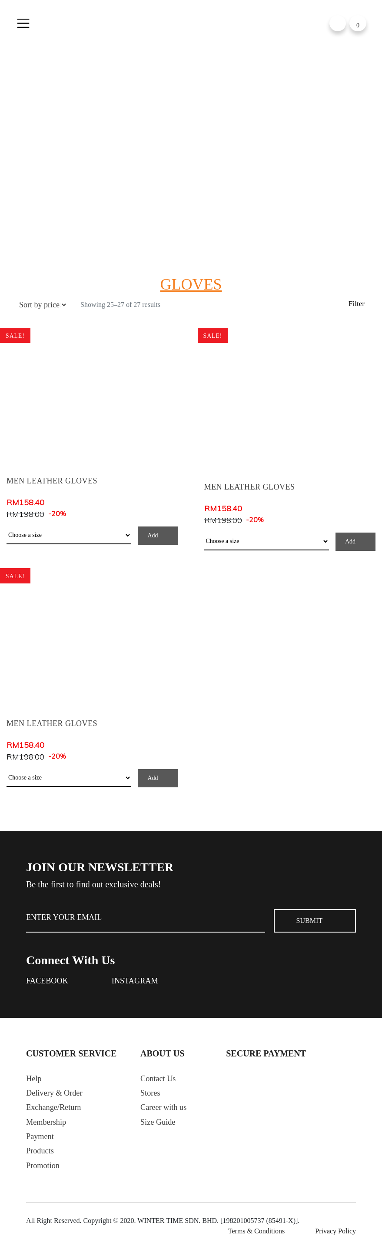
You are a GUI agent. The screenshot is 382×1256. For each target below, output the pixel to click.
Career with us (165, 1111)
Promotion (44, 1174)
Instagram (141, 981)
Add (152, 535)
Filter (356, 304)
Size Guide (159, 1127)
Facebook (49, 981)
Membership (48, 1127)
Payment (41, 1143)
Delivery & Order (57, 1096)
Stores (151, 1096)
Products (41, 1158)
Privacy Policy (335, 1240)
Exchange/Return (56, 1111)
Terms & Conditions (256, 1240)
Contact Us (159, 1080)
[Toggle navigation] (25, 24)
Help (34, 1080)
